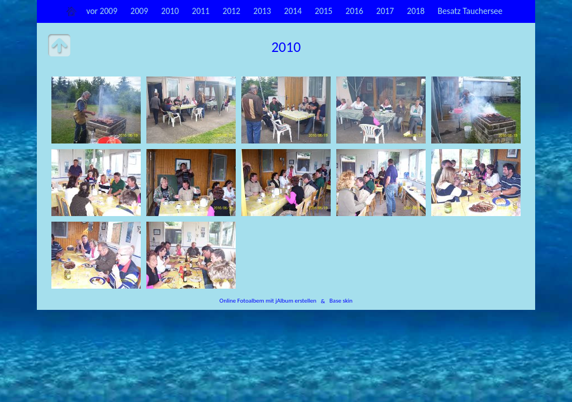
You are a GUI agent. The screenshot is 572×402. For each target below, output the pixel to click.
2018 (416, 11)
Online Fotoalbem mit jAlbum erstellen (268, 301)
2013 (262, 11)
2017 (385, 11)
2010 (170, 11)
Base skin (341, 301)
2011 (201, 11)
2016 (355, 11)
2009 (140, 11)
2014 (293, 11)
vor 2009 (101, 11)
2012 (232, 11)
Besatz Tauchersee (470, 11)
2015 (324, 11)
